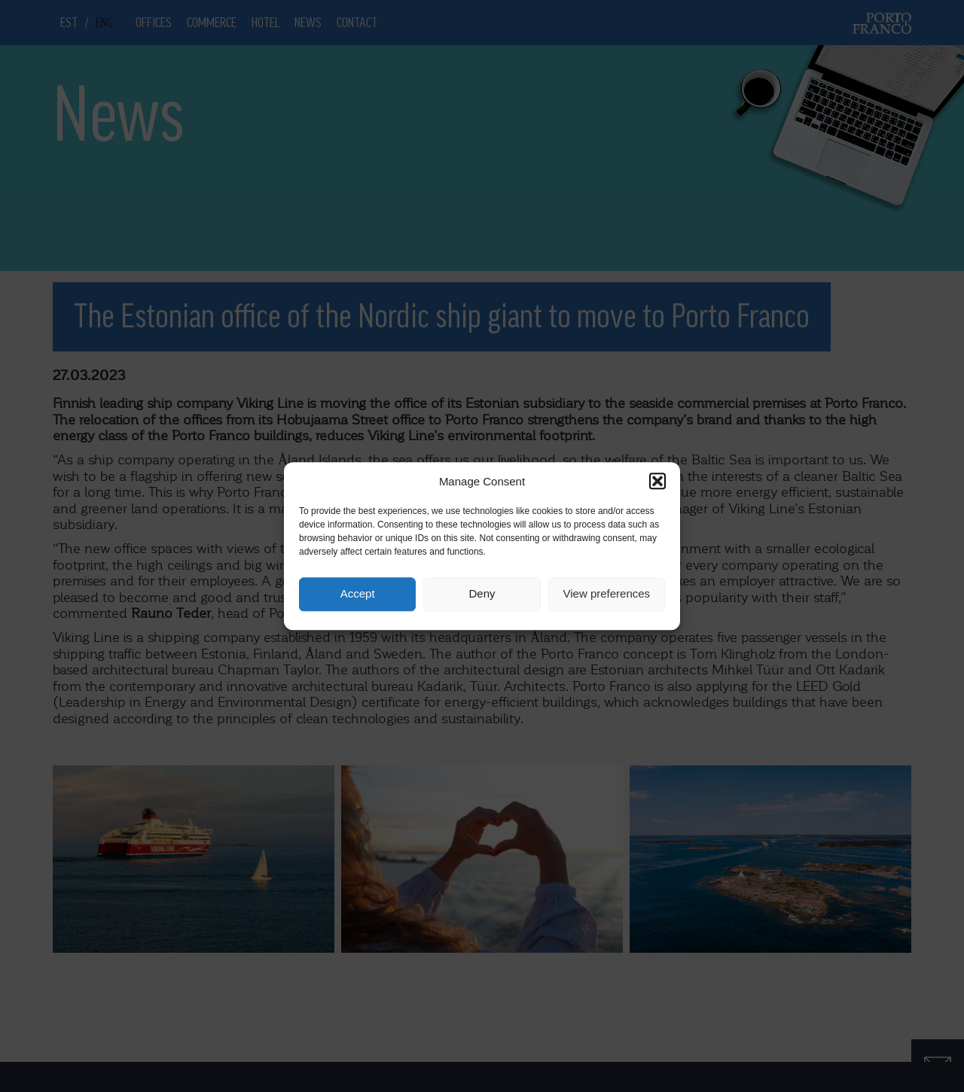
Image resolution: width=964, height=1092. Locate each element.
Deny (481, 594)
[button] (657, 480)
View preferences (607, 594)
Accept (357, 594)
